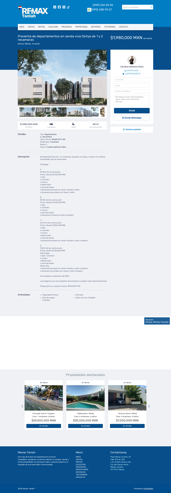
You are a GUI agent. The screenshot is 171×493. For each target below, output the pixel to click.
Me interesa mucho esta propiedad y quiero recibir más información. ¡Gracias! (132, 100)
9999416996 (132, 70)
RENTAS (41, 27)
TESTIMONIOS (109, 27)
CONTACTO (123, 27)
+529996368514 (132, 73)
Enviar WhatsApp (131, 118)
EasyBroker (148, 489)
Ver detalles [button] (43, 426)
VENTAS (31, 27)
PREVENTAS (67, 27)
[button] (21, 406)
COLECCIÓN (53, 27)
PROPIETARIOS (81, 27)
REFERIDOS (96, 27)
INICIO (22, 27)
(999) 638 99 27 (99, 9)
